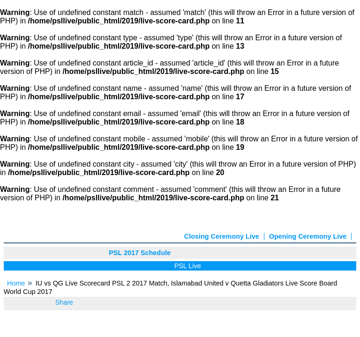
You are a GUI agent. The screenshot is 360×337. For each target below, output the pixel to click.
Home (16, 283)
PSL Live (189, 266)
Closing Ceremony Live (221, 236)
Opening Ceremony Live (308, 236)
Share (64, 302)
